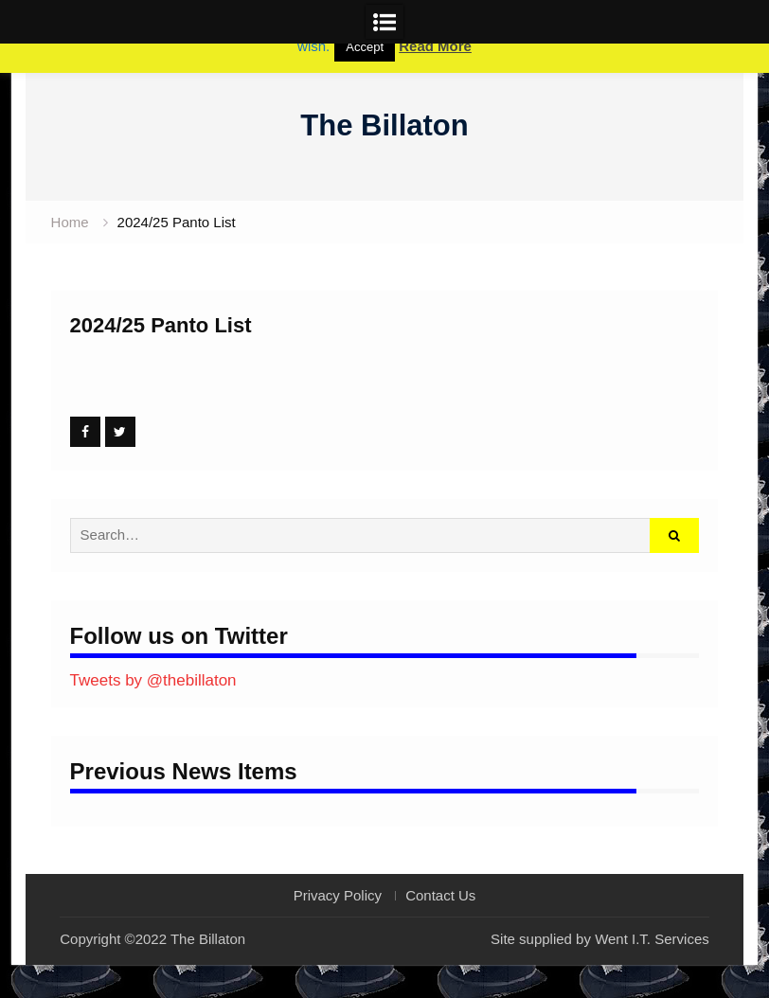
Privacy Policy (338, 895)
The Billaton (384, 125)
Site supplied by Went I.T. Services (600, 939)
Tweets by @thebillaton (153, 680)
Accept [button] (365, 47)
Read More (435, 46)
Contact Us (440, 895)
